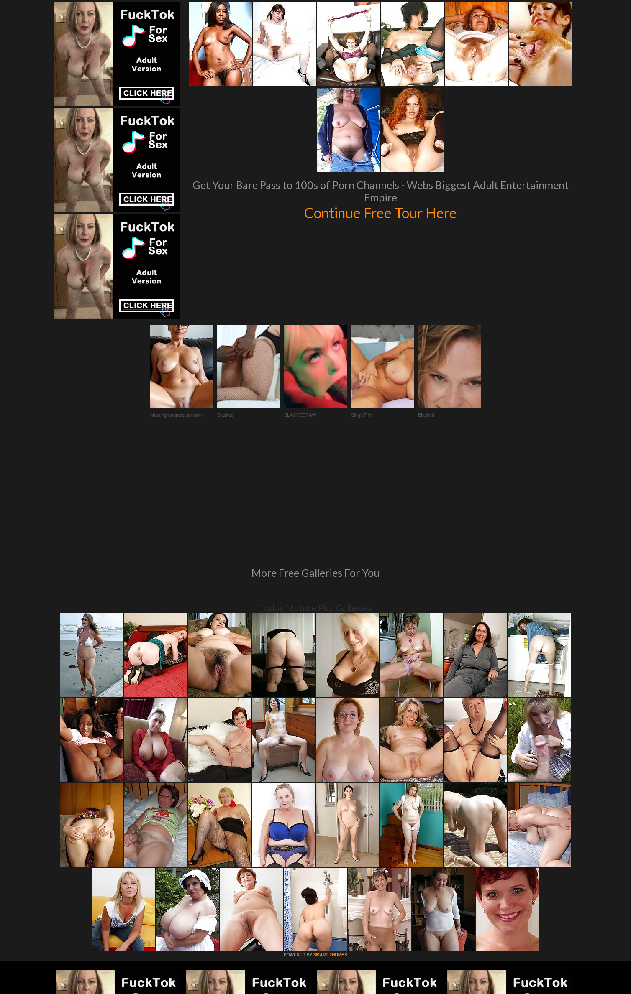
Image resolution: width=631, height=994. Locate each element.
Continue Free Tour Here (380, 212)
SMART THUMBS (330, 841)
